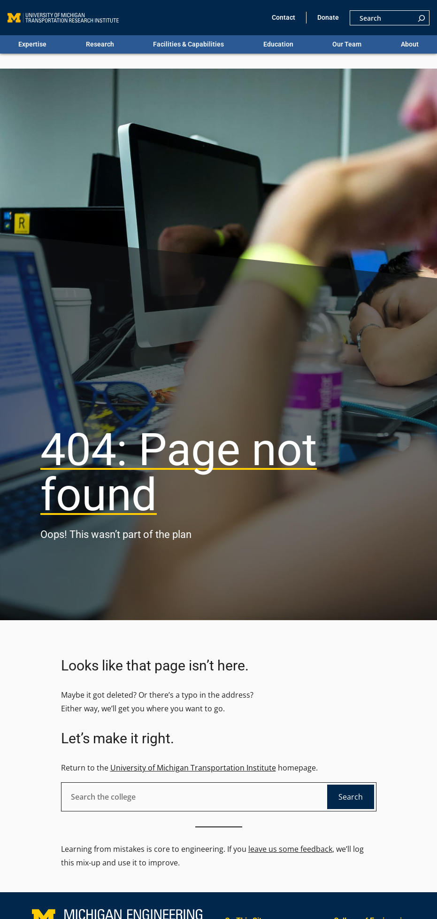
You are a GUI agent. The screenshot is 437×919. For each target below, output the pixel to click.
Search (350, 797)
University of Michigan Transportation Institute (193, 768)
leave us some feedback (290, 849)
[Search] (421, 18)
